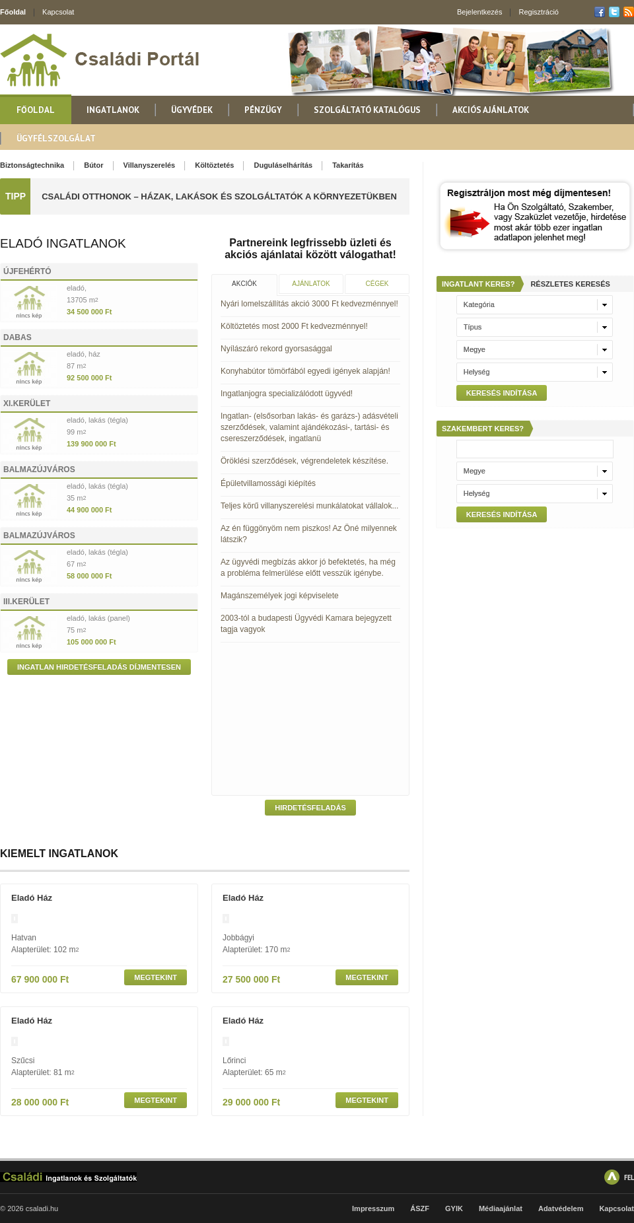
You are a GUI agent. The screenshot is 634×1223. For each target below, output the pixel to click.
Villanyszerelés (149, 165)
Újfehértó (27, 271)
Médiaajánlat (500, 1208)
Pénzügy (263, 110)
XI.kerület (26, 403)
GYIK (454, 1208)
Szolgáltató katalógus (367, 110)
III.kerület (26, 601)
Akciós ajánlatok (490, 110)
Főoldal (13, 12)
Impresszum (373, 1208)
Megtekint (155, 977)
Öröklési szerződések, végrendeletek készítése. (304, 461)
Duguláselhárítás (283, 165)
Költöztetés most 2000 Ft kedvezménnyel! (294, 326)
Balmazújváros (39, 469)
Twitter (614, 12)
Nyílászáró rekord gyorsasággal (276, 348)
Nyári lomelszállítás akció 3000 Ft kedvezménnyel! (309, 303)
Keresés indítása (502, 393)
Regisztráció (538, 12)
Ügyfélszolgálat (56, 138)
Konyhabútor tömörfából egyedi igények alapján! (305, 371)
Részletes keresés (570, 284)
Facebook (599, 12)
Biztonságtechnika (32, 165)
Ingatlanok (113, 110)
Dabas (17, 337)
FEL (629, 1177)
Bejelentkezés (480, 12)
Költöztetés (214, 165)
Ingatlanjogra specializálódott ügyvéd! (287, 393)
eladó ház (31, 898)
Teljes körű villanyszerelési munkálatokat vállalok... (309, 505)
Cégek (376, 283)
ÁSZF (419, 1208)
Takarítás (348, 165)
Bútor (93, 165)
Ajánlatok (311, 283)
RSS (628, 12)
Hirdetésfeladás (310, 808)
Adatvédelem (560, 1208)
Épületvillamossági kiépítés (268, 483)
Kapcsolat (58, 12)
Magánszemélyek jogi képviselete (280, 595)
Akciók (244, 283)
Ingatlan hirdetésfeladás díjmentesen (99, 667)
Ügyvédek (192, 110)
